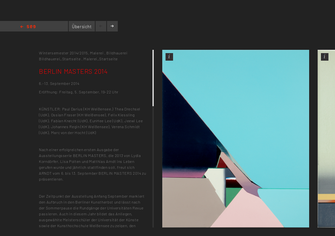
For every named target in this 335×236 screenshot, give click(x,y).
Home (28, 27)
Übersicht (82, 26)
